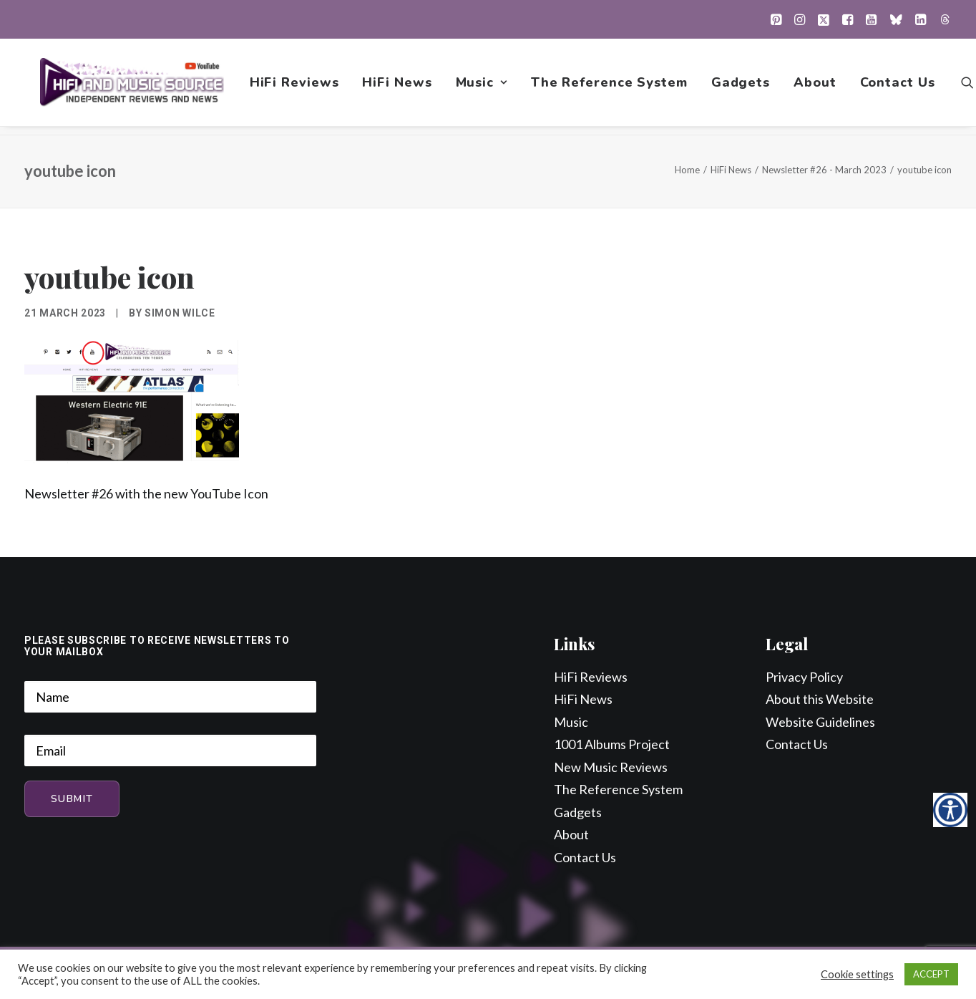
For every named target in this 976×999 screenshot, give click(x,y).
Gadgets (742, 86)
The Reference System (610, 86)
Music (483, 86)
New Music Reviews (611, 768)
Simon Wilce (180, 313)
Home (687, 170)
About (816, 86)
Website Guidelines (820, 722)
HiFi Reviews (296, 86)
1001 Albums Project (612, 745)
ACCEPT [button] (931, 974)
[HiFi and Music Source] (132, 86)
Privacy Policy (804, 677)
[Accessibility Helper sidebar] (950, 810)
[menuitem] (776, 19)
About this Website (820, 700)
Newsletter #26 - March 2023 (824, 170)
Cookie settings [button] (857, 974)
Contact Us (899, 86)
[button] (776, 19)
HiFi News (399, 86)
